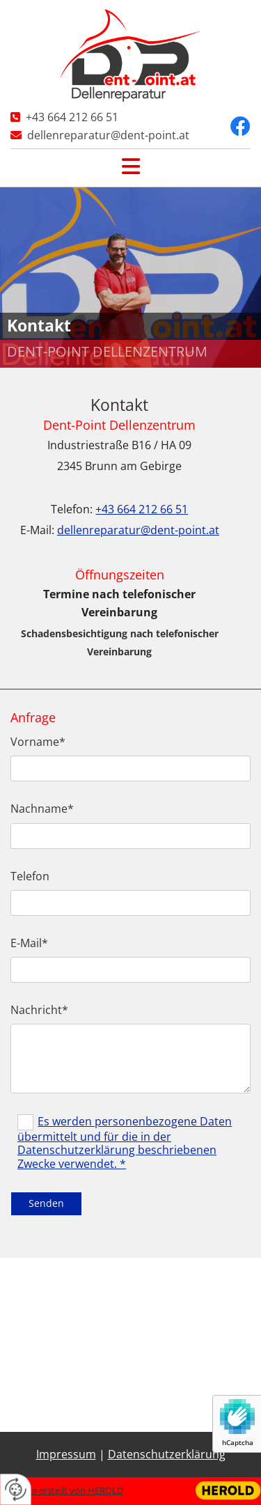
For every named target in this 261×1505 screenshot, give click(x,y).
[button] (130, 164)
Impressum (66, 1454)
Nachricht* (39, 1010)
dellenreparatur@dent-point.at (108, 135)
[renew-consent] (15, 1489)
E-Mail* (29, 943)
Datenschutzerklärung (167, 1454)
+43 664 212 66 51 (72, 117)
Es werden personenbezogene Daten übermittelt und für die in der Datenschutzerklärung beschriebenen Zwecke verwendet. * (124, 1142)
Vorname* (37, 742)
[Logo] (130, 55)
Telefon (29, 876)
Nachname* (42, 809)
